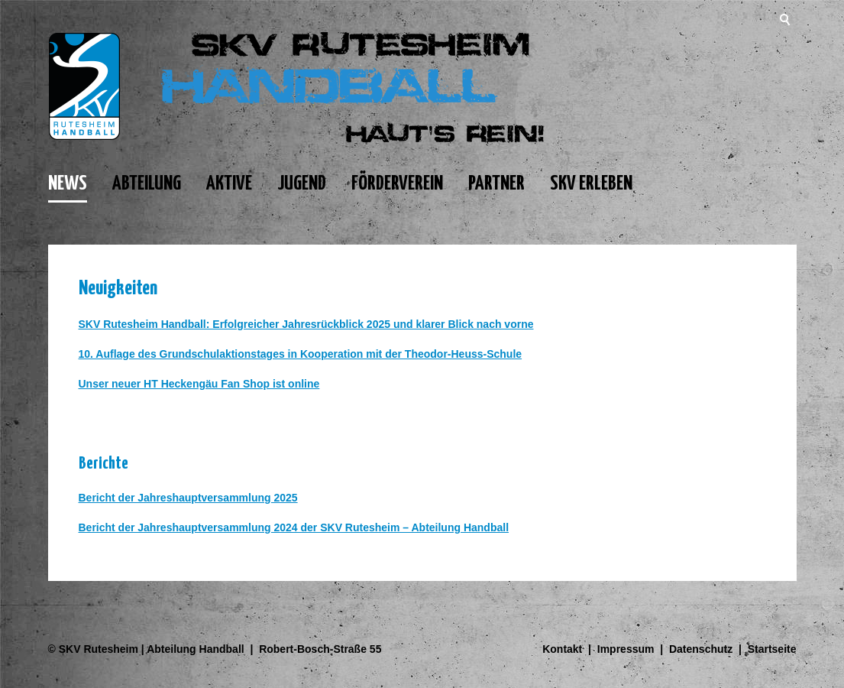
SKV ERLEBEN (591, 184)
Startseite (772, 649)
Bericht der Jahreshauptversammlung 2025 (188, 498)
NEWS (67, 184)
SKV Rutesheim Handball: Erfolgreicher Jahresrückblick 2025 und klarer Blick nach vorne (306, 324)
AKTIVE (229, 184)
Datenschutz (700, 649)
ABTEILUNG (146, 184)
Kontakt (562, 649)
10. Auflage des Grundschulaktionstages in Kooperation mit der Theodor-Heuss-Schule (300, 354)
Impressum (626, 649)
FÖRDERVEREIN (397, 184)
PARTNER (496, 184)
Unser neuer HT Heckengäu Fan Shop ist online (199, 384)
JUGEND (301, 184)
